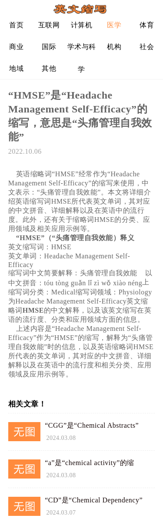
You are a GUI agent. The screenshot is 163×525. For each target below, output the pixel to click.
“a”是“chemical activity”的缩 (89, 462)
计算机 (82, 25)
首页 (16, 25)
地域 (16, 68)
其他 (49, 68)
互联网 (49, 25)
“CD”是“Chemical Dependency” (94, 500)
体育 (147, 25)
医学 (114, 25)
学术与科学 (81, 50)
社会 (147, 46)
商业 (16, 46)
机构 (114, 46)
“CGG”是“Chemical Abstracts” (92, 425)
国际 (49, 46)
